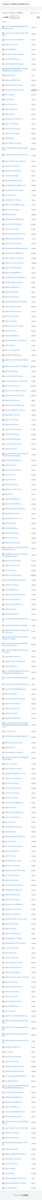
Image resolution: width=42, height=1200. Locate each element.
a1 (27, 4)
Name (7, 17)
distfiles (22, 4)
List (33, 13)
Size (38, 17)
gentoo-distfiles (11, 4)
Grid (38, 13)
